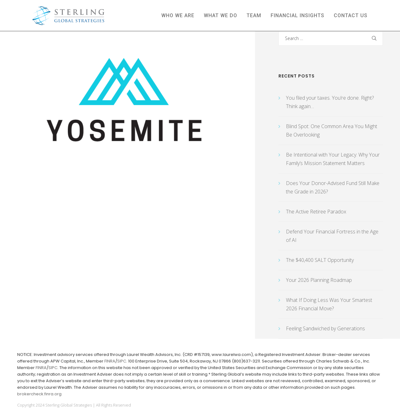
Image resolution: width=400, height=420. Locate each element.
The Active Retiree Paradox (316, 211)
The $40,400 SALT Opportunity (320, 260)
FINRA (109, 361)
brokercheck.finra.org (39, 394)
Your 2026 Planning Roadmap (319, 280)
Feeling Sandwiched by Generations (325, 328)
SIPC (121, 361)
